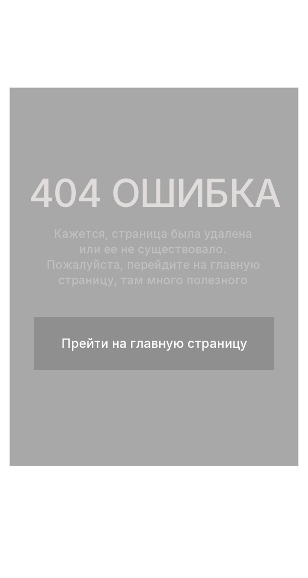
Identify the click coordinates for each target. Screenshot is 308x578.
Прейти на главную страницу (154, 343)
